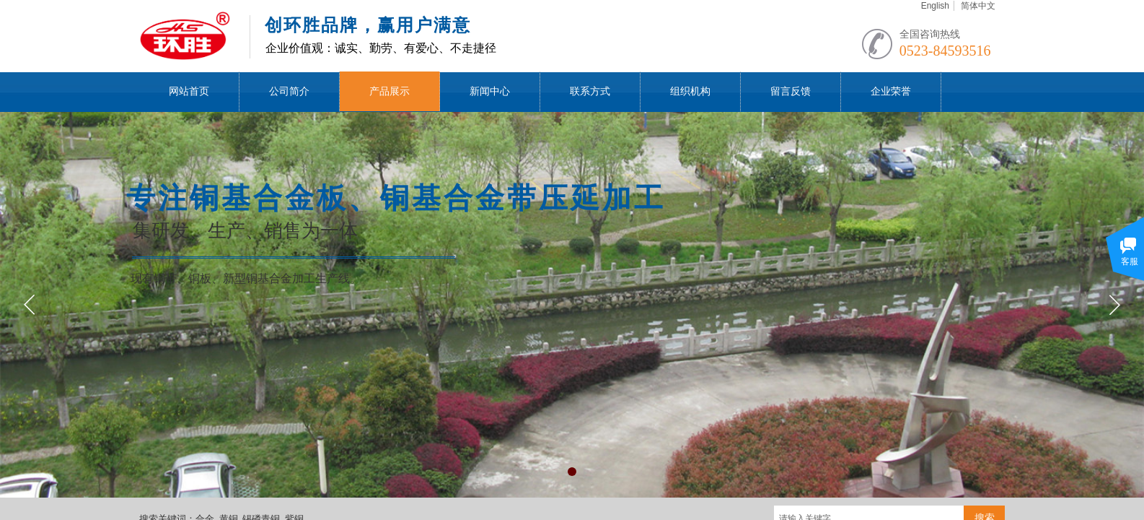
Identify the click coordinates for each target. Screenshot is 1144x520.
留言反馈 (790, 91)
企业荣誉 (891, 91)
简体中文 (978, 6)
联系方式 (590, 91)
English (935, 6)
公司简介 (289, 91)
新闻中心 (490, 91)
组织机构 (690, 91)
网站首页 (189, 91)
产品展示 (389, 91)
